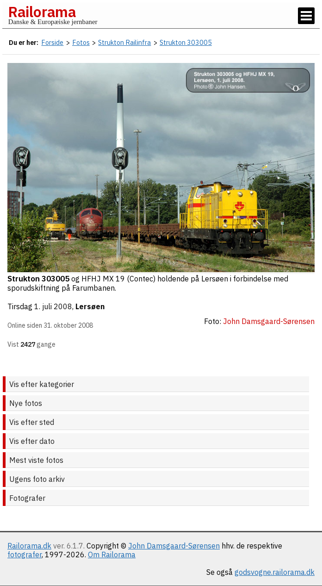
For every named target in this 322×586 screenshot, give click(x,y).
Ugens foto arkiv (37, 479)
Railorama (42, 11)
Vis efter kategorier (41, 384)
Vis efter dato (32, 441)
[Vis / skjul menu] (306, 15)
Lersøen (90, 306)
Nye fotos (25, 403)
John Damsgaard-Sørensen (174, 545)
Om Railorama (112, 554)
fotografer (24, 554)
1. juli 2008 (53, 306)
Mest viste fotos (36, 460)
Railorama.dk (29, 545)
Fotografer (27, 498)
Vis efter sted (31, 422)
